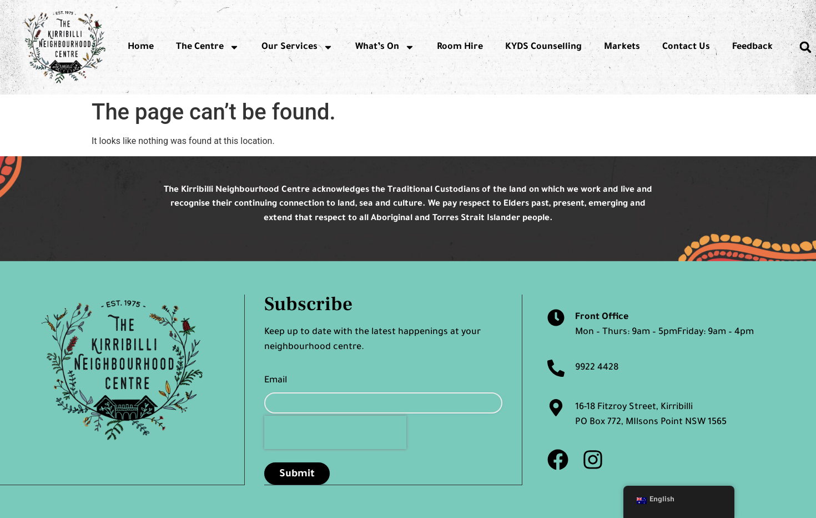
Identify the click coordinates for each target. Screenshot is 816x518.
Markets (622, 47)
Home (141, 47)
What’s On (385, 47)
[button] (805, 47)
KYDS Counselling (543, 47)
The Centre (207, 47)
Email (275, 381)
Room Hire (460, 47)
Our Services (297, 47)
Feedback (752, 47)
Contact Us (686, 47)
